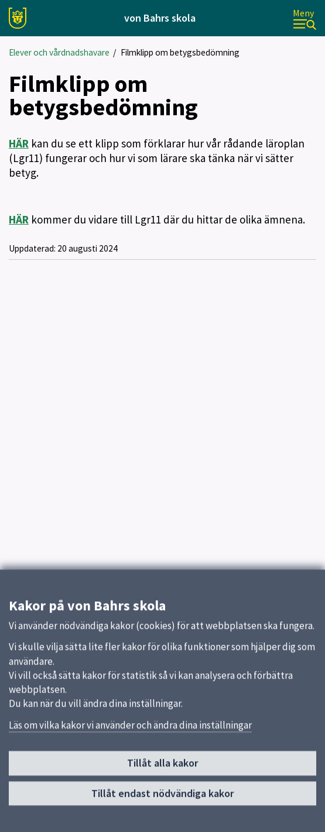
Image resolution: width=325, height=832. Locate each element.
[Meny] (304, 18)
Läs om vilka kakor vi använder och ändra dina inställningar (130, 729)
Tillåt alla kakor (162, 768)
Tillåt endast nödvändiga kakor (162, 798)
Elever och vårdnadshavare (59, 52)
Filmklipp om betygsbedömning (180, 52)
